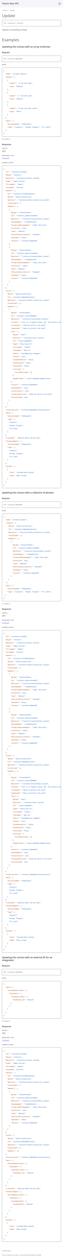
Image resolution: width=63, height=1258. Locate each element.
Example (6, 139)
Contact (5, 158)
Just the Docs (15, 1255)
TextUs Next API (10, 3)
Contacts (5, 10)
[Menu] (59, 3)
